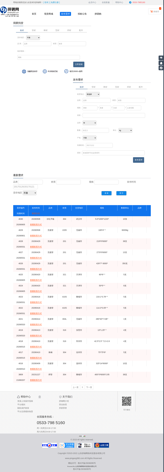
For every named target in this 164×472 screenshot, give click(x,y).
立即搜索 (79, 64)
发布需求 (65, 14)
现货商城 (48, 14)
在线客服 (106, 2)
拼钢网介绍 (64, 401)
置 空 (121, 193)
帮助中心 (119, 2)
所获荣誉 (63, 408)
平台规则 (21, 404)
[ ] (46, 2)
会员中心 (92, 2)
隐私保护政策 (23, 408)
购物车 (154, 11)
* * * (109, 108)
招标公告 (82, 14)
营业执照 (63, 404)
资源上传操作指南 (25, 401)
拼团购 (98, 14)
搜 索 (106, 193)
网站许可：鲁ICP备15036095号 (82, 463)
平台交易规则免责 (25, 411)
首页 (34, 14)
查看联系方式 (36, 224)
